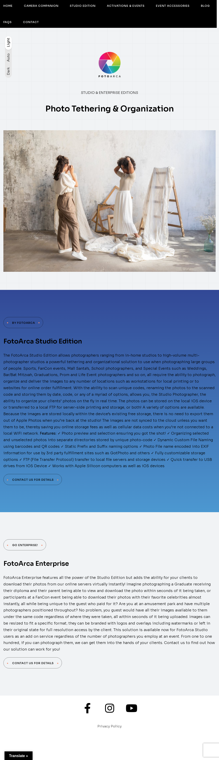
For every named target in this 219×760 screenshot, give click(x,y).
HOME (8, 5)
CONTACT (31, 22)
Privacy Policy (109, 726)
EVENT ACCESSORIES (173, 5)
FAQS (7, 22)
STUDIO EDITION (83, 5)
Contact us (174, 642)
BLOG (205, 5)
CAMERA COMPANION (41, 5)
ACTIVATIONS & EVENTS (126, 5)
